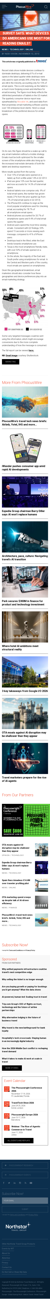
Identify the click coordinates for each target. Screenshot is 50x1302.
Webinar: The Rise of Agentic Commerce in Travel (25, 1128)
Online (29, 49)
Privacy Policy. (30, 950)
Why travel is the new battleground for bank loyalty (23, 1029)
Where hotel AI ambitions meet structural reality (20, 647)
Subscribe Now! (12, 1194)
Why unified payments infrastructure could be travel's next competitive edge (24, 971)
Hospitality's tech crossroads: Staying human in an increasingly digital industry (24, 1039)
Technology (17, 49)
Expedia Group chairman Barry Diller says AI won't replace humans (23, 512)
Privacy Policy (33, 1215)
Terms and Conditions (16, 950)
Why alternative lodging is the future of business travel (21, 1019)
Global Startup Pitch (15, 1294)
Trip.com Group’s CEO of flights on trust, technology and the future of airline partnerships (22, 1007)
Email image (12, 355)
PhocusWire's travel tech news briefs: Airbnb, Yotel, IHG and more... (24, 423)
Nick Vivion (11, 54)
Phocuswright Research (19, 1165)
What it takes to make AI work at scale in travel (22, 1060)
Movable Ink (23, 101)
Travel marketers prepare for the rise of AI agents (24, 779)
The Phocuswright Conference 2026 (26, 1089)
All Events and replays (19, 1141)
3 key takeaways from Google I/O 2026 (25, 691)
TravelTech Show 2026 (22, 1103)
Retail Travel (38, 1294)
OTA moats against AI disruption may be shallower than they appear (24, 734)
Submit (25, 1209)
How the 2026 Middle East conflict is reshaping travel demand (25, 1050)
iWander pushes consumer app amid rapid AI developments (23, 468)
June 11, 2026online (17, 1133)
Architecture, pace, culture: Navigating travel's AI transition (25, 557)
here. (31, 350)
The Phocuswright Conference (24, 1291)
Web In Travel (28, 1294)
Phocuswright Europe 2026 (24, 1114)
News (5, 49)
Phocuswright (7, 1291)
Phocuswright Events (18, 1175)
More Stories (11, 1068)
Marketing (10, 362)
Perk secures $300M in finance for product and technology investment (23, 603)
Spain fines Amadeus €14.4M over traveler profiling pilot (16, 882)
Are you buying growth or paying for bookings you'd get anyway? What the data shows (24, 988)
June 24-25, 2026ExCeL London (18, 1107)
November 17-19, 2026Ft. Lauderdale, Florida (20, 1095)
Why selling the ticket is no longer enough (22, 979)
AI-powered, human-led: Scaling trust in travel (24, 997)
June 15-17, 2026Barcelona (18, 1118)
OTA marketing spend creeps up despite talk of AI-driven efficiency (16, 900)
